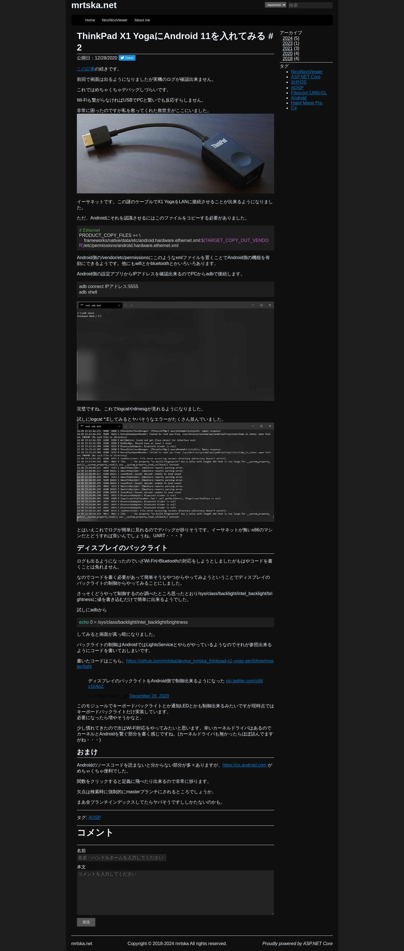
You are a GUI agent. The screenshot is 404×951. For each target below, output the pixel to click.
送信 (86, 922)
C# (294, 108)
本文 (81, 867)
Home (90, 20)
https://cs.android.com (244, 765)
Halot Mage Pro (306, 102)
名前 (81, 850)
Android (298, 97)
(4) (291, 53)
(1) (291, 43)
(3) (291, 48)
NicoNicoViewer (115, 20)
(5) (291, 38)
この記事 (86, 69)
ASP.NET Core (305, 76)
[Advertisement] (306, 200)
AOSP (94, 817)
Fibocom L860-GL (309, 92)
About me (142, 20)
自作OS (298, 82)
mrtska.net (94, 5)
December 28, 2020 (149, 696)
